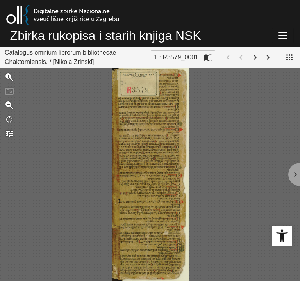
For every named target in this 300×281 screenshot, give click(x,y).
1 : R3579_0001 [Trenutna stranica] (176, 57)
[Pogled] (289, 57)
